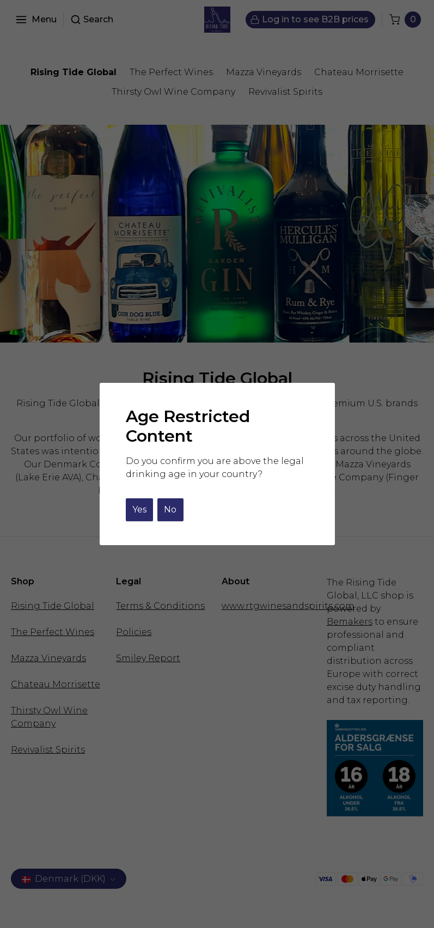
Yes (139, 509)
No (170, 509)
